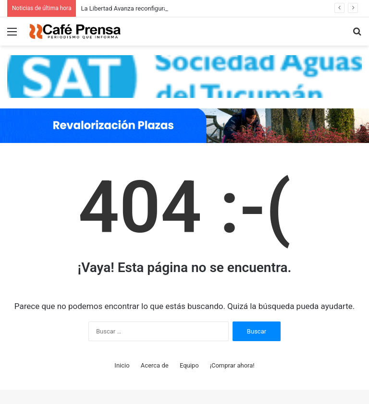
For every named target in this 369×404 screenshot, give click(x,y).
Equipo (189, 365)
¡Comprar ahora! (232, 365)
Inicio (121, 365)
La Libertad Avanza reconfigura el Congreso (141, 8)
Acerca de (155, 365)
